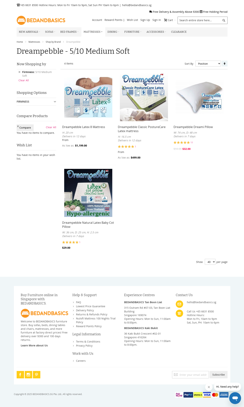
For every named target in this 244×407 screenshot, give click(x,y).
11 (192, 142)
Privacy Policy (84, 345)
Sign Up (145, 20)
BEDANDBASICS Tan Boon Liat (143, 302)
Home (20, 41)
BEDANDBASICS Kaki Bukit (141, 328)
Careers (81, 360)
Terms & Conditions (88, 341)
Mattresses (34, 41)
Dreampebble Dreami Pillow (193, 127)
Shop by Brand (53, 41)
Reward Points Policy (89, 326)
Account (97, 20)
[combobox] (203, 20)
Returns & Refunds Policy (91, 314)
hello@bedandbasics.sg (137, 5)
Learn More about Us (34, 345)
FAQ (78, 302)
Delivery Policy (85, 310)
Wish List (132, 20)
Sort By (189, 63)
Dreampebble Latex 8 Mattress (83, 127)
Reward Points (114, 20)
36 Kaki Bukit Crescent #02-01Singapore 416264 (142, 335)
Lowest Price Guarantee (90, 306)
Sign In (156, 20)
